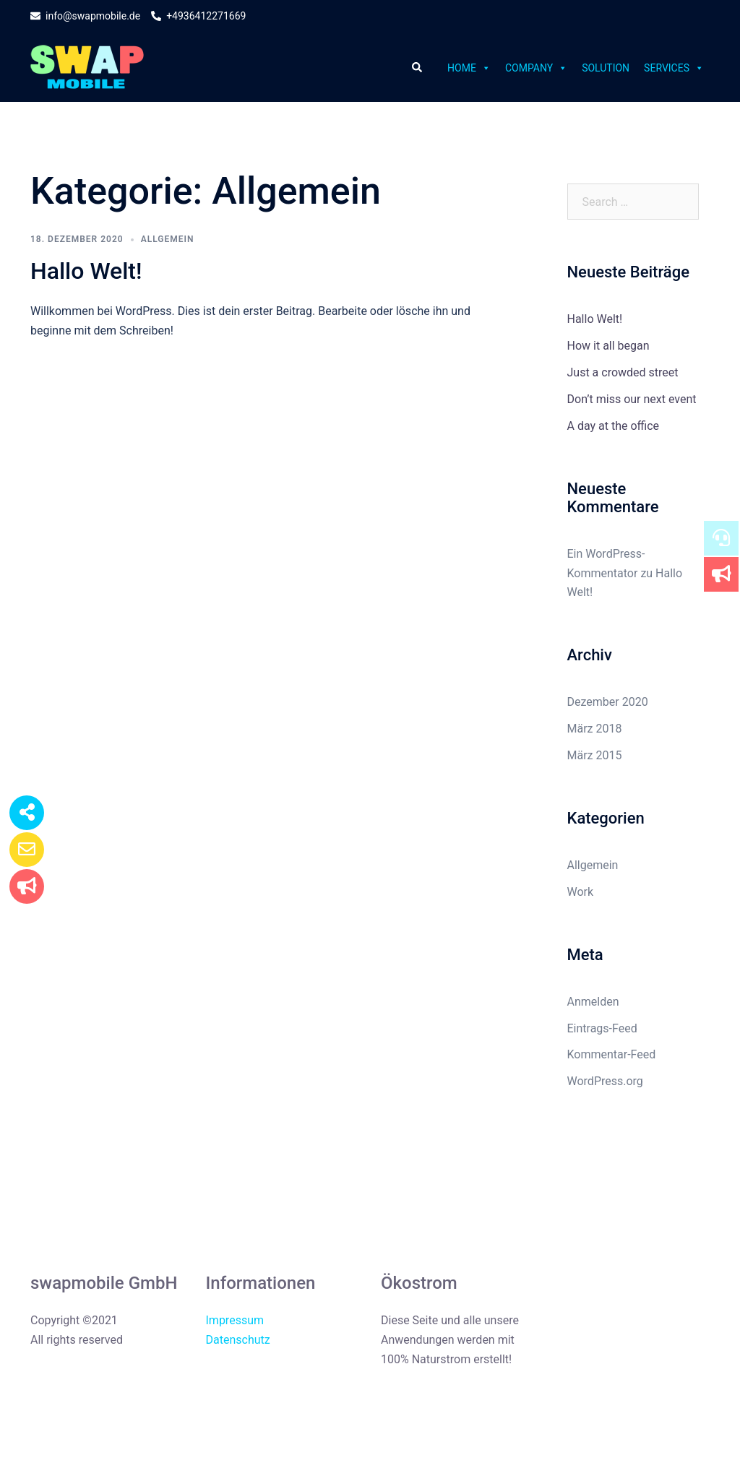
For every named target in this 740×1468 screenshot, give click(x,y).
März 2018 (594, 728)
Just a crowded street (623, 372)
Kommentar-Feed (611, 1054)
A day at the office (613, 426)
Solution (605, 68)
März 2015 (594, 755)
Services (674, 67)
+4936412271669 (198, 16)
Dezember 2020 (607, 702)
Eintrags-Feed (602, 1028)
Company (536, 67)
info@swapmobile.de (85, 16)
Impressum (235, 1320)
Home (469, 67)
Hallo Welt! (86, 271)
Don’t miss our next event (632, 399)
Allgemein (167, 239)
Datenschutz (238, 1340)
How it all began (608, 346)
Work (580, 892)
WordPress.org (605, 1081)
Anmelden (593, 1002)
